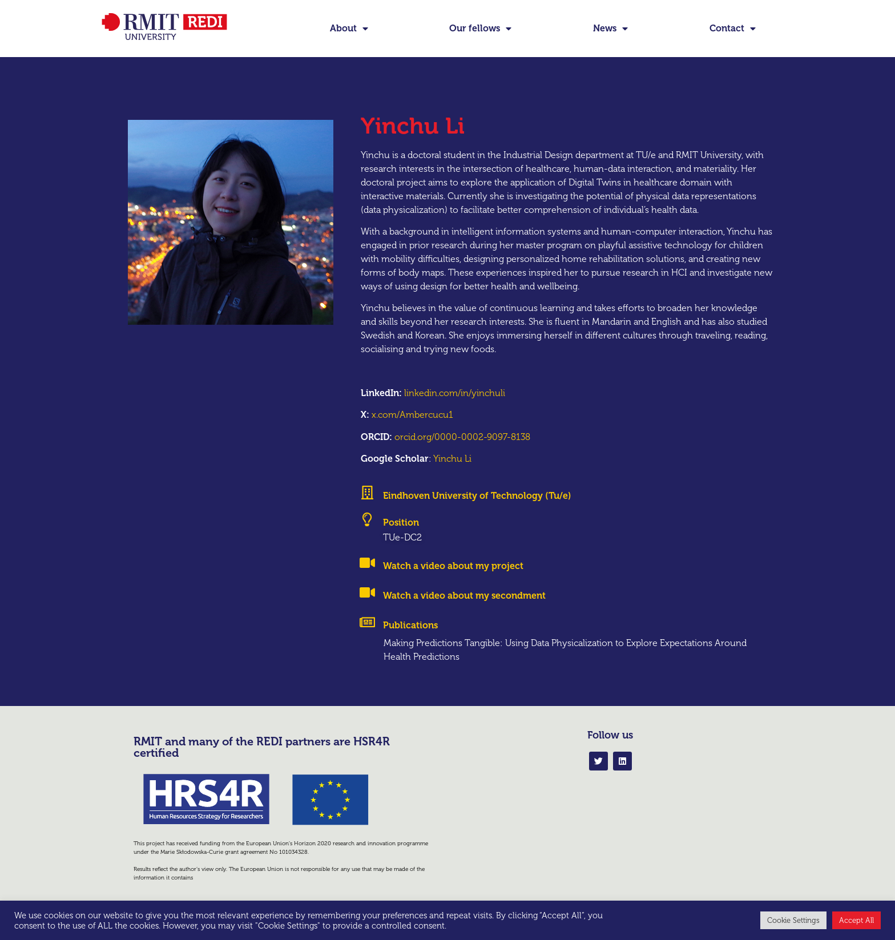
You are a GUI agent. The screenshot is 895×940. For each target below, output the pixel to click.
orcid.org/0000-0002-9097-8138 (462, 436)
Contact (732, 28)
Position (401, 522)
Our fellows (480, 28)
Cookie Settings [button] (793, 920)
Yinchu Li (452, 458)
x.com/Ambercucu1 (412, 414)
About (349, 28)
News (610, 28)
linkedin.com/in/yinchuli (454, 393)
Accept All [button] (856, 920)
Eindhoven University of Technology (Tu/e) (477, 495)
